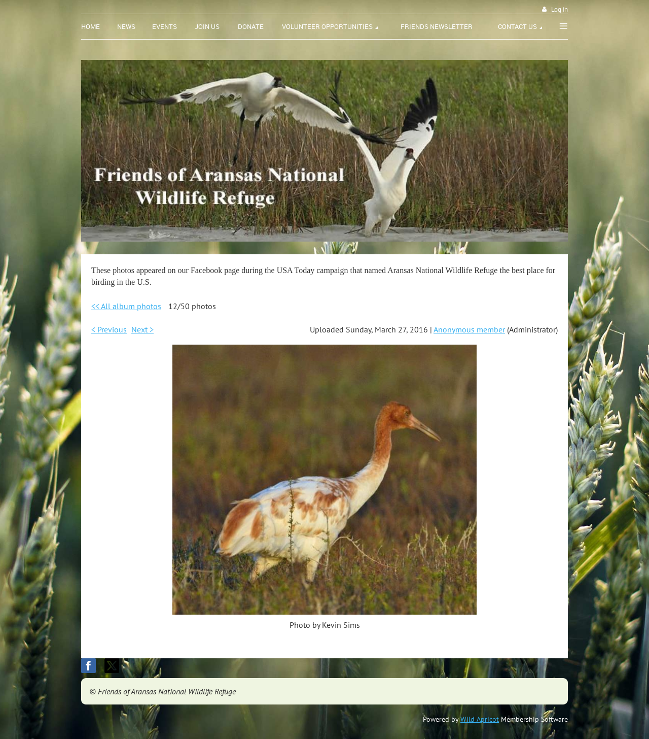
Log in (559, 9)
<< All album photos (126, 306)
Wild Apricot (479, 719)
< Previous (109, 329)
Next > (142, 329)
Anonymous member (469, 329)
